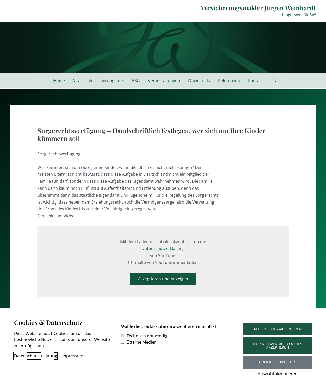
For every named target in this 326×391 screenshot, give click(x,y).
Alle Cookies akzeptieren (278, 328)
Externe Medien (142, 342)
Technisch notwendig (147, 336)
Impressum (72, 356)
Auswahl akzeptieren (277, 373)
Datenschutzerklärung (35, 356)
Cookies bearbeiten (277, 362)
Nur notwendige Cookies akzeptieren (277, 345)
